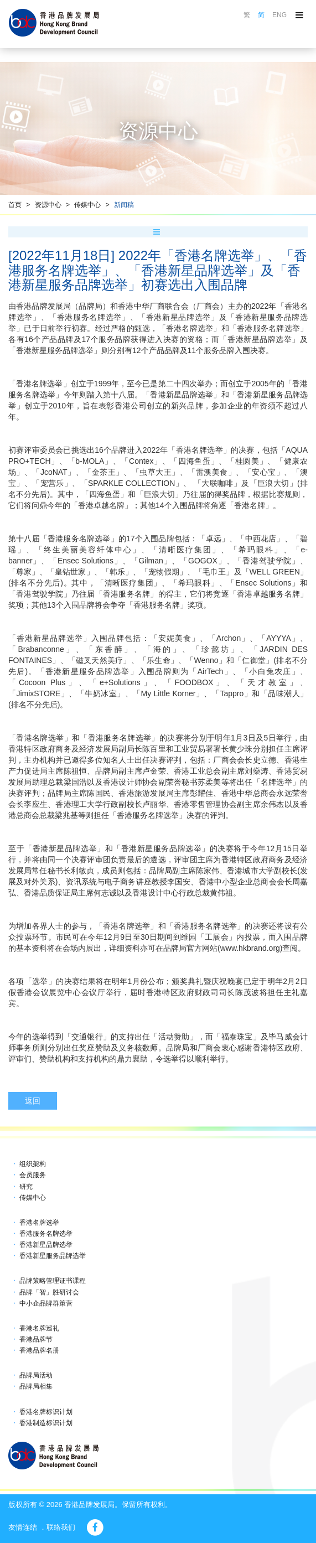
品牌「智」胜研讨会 (49, 1292)
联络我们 (60, 1527)
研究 (26, 1186)
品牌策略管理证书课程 (52, 1281)
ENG (279, 15)
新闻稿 (124, 205)
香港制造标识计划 (45, 1423)
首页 (15, 205)
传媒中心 (87, 205)
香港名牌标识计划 (45, 1412)
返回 (32, 1100)
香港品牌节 (36, 1339)
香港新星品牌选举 (45, 1245)
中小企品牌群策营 (45, 1303)
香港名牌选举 (39, 1222)
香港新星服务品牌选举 (52, 1256)
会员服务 (32, 1175)
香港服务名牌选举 (45, 1233)
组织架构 (32, 1164)
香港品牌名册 (39, 1350)
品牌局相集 (36, 1386)
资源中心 (48, 205)
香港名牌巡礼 (39, 1328)
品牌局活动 (36, 1375)
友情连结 (22, 1527)
